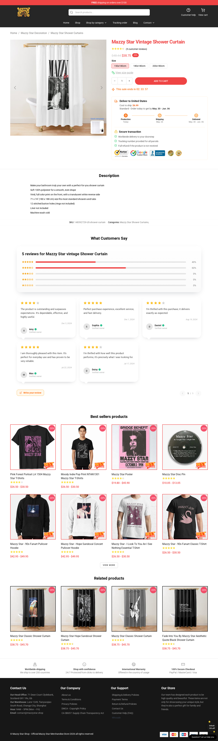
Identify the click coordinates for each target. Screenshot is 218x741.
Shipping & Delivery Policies (125, 695)
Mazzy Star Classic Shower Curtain (30, 636)
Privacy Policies (69, 704)
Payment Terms (120, 699)
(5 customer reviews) (136, 49)
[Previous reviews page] (183, 393)
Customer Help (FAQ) (122, 713)
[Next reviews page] (198, 393)
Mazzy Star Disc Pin (173, 474)
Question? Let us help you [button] (203, 737)
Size (114, 60)
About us (66, 695)
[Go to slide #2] (67, 143)
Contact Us (117, 708)
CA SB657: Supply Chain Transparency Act (83, 713)
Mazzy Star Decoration (34, 33)
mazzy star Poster (122, 474)
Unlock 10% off (212, 727)
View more (109, 565)
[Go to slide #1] (50, 143)
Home (13, 33)
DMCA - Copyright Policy (74, 708)
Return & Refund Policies (124, 704)
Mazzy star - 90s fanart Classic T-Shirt (184, 544)
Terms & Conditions (71, 699)
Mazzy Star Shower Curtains (67, 33)
